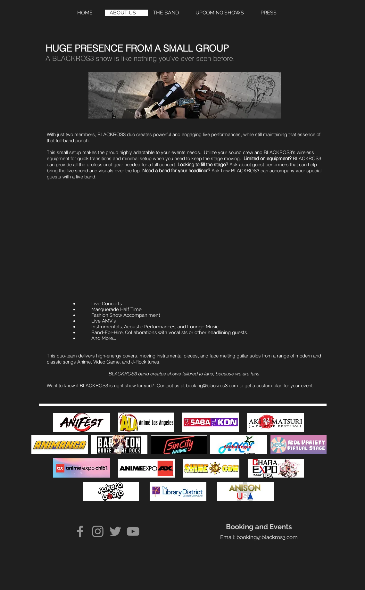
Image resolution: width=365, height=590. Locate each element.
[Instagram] (97, 531)
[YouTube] (133, 531)
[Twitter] (115, 531)
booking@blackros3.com (212, 385)
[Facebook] (80, 531)
